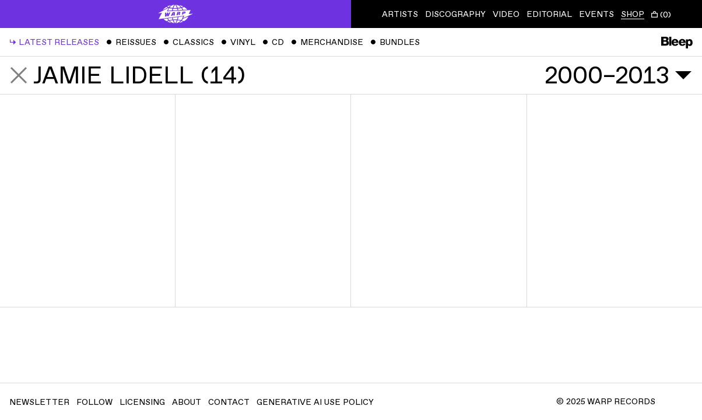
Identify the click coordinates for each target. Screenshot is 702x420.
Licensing (142, 402)
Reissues (131, 42)
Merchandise (327, 42)
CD (273, 42)
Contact (229, 402)
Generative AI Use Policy (315, 402)
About (186, 402)
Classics (188, 42)
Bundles (395, 42)
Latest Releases (54, 42)
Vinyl (238, 42)
